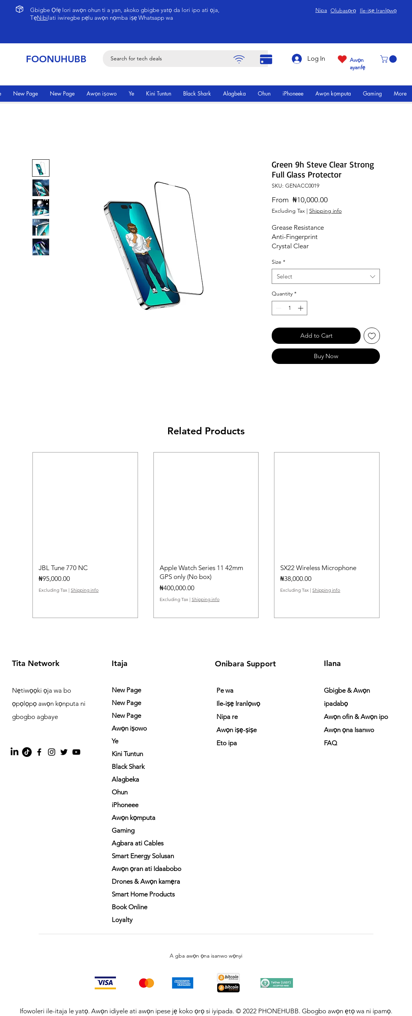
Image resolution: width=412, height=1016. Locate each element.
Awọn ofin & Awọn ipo (356, 717)
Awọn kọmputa (133, 817)
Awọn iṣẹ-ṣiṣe (236, 730)
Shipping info (325, 210)
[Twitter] (64, 752)
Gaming (123, 830)
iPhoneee (125, 805)
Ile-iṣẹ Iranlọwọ (238, 703)
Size (278, 261)
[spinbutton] (289, 308)
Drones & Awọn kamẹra (146, 881)
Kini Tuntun (127, 754)
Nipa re (227, 717)
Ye (115, 741)
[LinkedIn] (14, 752)
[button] (389, 59)
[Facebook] (39, 752)
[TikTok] (27, 752)
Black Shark (128, 766)
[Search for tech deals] (189, 58)
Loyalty (122, 920)
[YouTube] (76, 752)
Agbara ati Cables (137, 843)
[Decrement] (278, 308)
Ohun (120, 792)
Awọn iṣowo (129, 728)
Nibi (42, 17)
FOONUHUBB (56, 59)
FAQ (330, 743)
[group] (206, 535)
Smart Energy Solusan (143, 856)
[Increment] (301, 308)
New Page (126, 690)
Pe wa (224, 690)
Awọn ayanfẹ (357, 63)
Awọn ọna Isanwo (350, 730)
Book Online (129, 907)
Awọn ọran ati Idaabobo (146, 869)
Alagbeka (125, 779)
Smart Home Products (143, 894)
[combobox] (326, 276)
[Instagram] (51, 752)
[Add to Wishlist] (372, 336)
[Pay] (238, 59)
